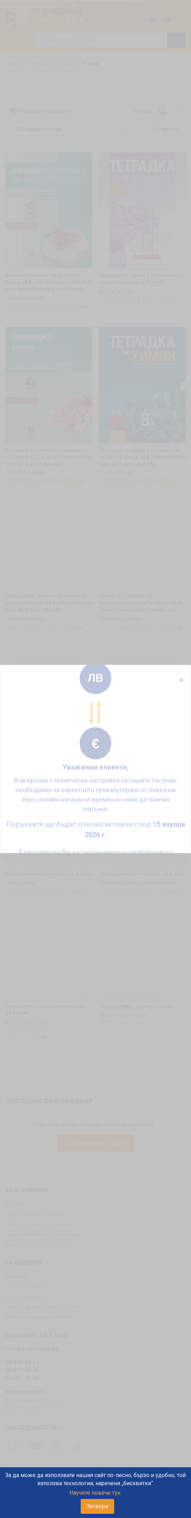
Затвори (97, 1506)
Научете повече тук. (95, 1492)
